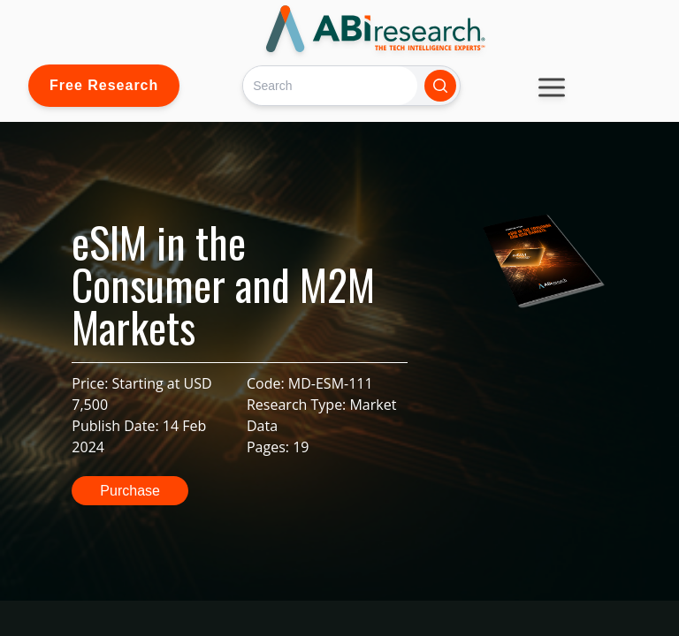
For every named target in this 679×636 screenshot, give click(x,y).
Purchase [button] (130, 490)
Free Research (104, 85)
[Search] (330, 85)
